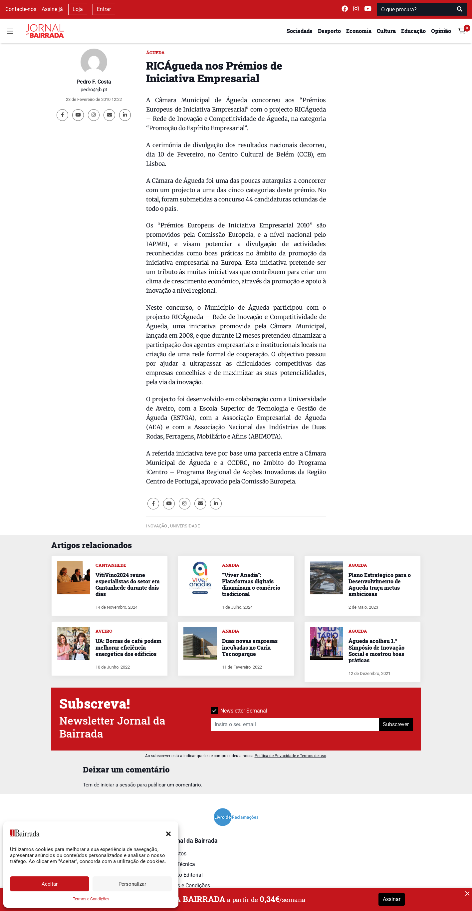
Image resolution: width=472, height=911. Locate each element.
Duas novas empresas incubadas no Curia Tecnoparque (250, 647)
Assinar (391, 899)
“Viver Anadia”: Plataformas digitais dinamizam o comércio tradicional (251, 584)
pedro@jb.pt (94, 90)
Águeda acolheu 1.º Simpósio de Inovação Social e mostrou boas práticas (376, 650)
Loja (78, 9)
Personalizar (132, 884)
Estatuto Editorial (182, 875)
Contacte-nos (20, 9)
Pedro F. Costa (94, 82)
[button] (168, 833)
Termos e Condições (91, 899)
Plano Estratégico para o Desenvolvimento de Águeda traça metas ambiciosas (380, 584)
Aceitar (50, 884)
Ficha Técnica (178, 864)
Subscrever (396, 724)
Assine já (52, 9)
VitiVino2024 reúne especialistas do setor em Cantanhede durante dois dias (128, 584)
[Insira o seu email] (295, 724)
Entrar (104, 9)
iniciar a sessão (118, 785)
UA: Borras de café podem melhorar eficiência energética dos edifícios (128, 647)
